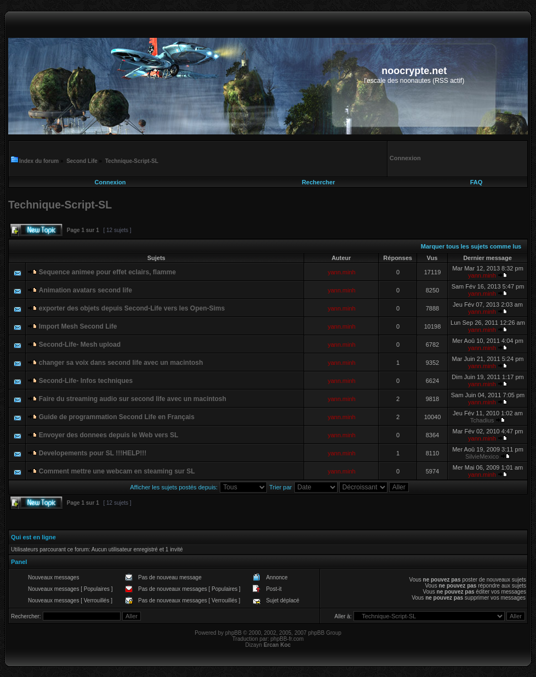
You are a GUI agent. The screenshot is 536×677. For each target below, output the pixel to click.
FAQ (476, 182)
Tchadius (482, 420)
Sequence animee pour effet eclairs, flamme (107, 272)
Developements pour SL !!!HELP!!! (92, 453)
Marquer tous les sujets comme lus (471, 246)
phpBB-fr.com (287, 639)
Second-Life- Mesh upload (80, 344)
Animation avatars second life (85, 290)
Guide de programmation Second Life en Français (117, 417)
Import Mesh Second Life (78, 326)
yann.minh (342, 272)
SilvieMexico (482, 456)
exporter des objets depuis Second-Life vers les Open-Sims (132, 308)
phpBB (233, 633)
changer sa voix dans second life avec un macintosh (121, 362)
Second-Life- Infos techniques (86, 381)
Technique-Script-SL (131, 161)
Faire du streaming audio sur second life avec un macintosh (132, 399)
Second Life (82, 161)
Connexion (110, 182)
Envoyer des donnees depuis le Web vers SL (109, 435)
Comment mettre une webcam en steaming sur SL (117, 471)
